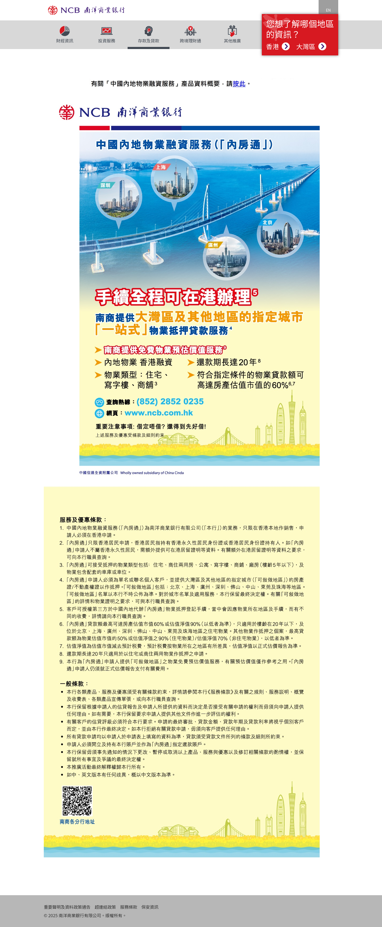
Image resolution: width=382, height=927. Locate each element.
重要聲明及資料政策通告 (67, 907)
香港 (278, 46)
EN (328, 10)
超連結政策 (105, 907)
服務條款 (128, 907)
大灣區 (311, 46)
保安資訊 (149, 907)
